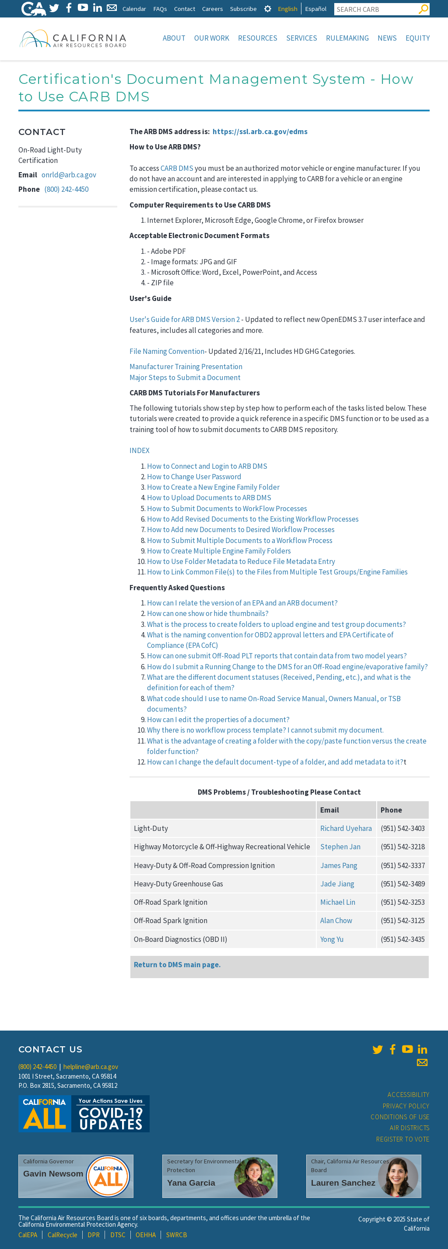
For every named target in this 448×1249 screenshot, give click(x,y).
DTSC (118, 1235)
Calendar (134, 8)
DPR (94, 1235)
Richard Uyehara (346, 828)
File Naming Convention (167, 351)
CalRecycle (62, 1235)
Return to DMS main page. (177, 964)
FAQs (160, 8)
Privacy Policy (406, 1106)
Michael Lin (337, 902)
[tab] (268, 8)
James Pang (338, 865)
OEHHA (146, 1235)
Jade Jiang (337, 884)
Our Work (211, 38)
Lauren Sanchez (343, 1182)
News (387, 38)
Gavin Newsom (53, 1173)
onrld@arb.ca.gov (69, 175)
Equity (418, 38)
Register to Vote (403, 1139)
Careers (212, 8)
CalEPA (27, 1235)
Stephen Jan (340, 846)
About (174, 38)
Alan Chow (336, 920)
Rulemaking (347, 38)
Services (301, 38)
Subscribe (243, 8)
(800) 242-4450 (66, 189)
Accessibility (409, 1094)
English (288, 8)
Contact (184, 8)
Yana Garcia (191, 1182)
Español (315, 8)
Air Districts (410, 1128)
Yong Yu (332, 939)
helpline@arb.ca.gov (90, 1066)
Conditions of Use (400, 1117)
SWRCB (176, 1235)
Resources (257, 38)
